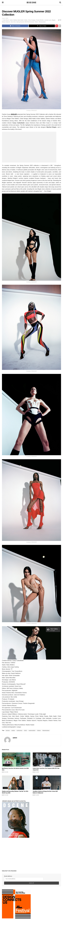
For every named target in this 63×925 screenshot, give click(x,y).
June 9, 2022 (5, 18)
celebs (13, 730)
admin (15, 738)
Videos (36, 21)
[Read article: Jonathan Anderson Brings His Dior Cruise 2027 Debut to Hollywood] (47, 782)
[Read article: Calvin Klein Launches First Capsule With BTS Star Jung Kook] (47, 760)
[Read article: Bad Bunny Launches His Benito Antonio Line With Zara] (16, 760)
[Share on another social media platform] (59, 26)
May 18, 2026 (5, 772)
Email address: (8, 876)
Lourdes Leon (47, 20)
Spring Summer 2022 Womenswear (25, 21)
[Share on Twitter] (42, 26)
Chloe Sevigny (31, 20)
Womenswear (42, 21)
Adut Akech (6, 20)
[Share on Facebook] (15, 26)
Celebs (25, 20)
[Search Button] (60, 2)
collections (19, 730)
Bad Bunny (6, 764)
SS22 (25, 730)
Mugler (53, 20)
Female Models (40, 20)
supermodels (32, 730)
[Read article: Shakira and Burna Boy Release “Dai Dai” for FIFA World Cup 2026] (16, 782)
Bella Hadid (20, 20)
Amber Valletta (13, 20)
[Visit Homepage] (31, 2)
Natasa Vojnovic (6, 21)
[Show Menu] (3, 2)
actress (8, 730)
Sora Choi (13, 21)
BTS (35, 764)
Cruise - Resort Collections (42, 787)
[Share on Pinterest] (56, 26)
